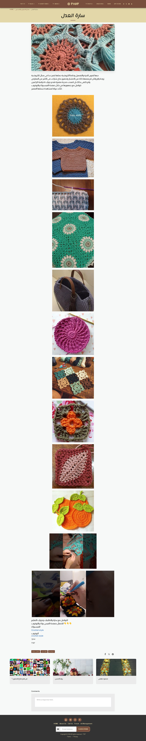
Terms (69, 736)
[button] (31, 4)
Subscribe (83, 729)
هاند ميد (44, 651)
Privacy (75, 736)
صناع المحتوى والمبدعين (22, 9)
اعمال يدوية (35, 651)
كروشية (51, 651)
